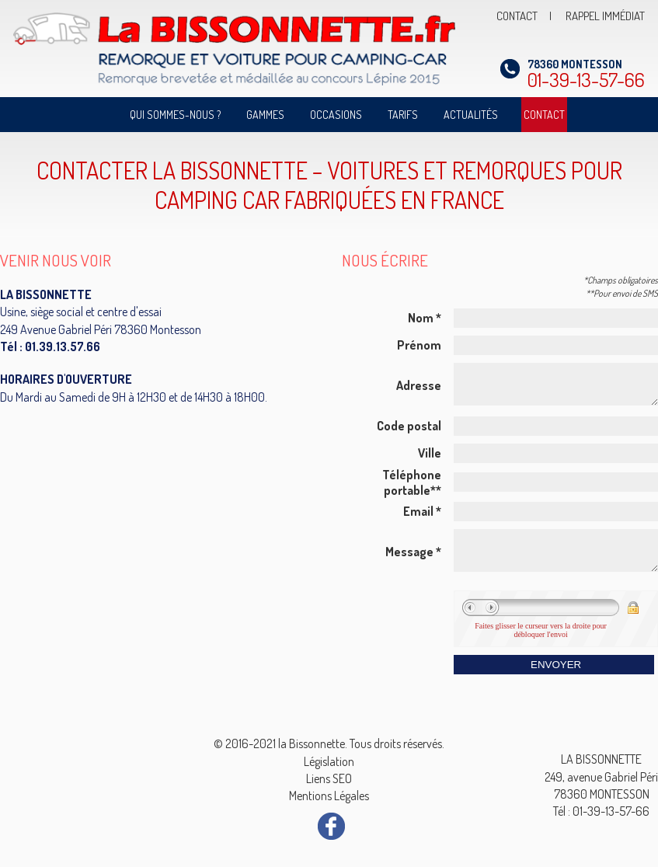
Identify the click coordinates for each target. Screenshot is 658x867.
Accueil (98, 114)
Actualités (471, 114)
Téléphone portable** (411, 489)
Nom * (424, 318)
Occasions (336, 114)
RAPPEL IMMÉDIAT (605, 16)
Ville (429, 460)
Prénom (419, 345)
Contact (544, 114)
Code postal (409, 432)
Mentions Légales (329, 795)
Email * (422, 518)
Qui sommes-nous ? (175, 114)
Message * (413, 562)
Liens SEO (329, 778)
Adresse (418, 389)
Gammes (265, 114)
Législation (329, 761)
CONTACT (517, 16)
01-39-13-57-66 (586, 74)
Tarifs (403, 114)
